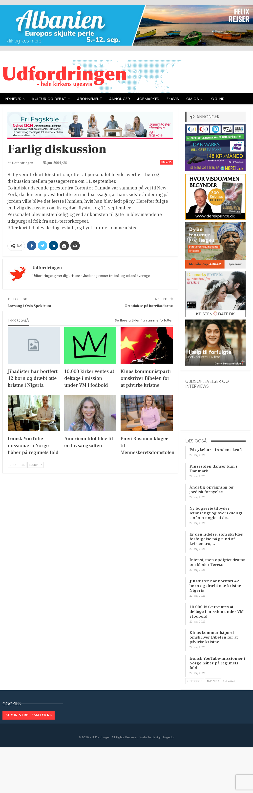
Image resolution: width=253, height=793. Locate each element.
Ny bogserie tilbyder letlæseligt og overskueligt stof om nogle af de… (216, 513)
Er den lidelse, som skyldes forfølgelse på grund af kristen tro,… (216, 539)
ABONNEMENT (89, 98)
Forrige (17, 465)
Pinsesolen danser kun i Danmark (213, 469)
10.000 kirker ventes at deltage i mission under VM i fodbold (217, 611)
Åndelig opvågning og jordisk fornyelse (212, 490)
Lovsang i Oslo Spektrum (29, 306)
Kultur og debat (49, 98)
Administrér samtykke (28, 715)
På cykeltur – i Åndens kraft (216, 450)
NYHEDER (13, 98)
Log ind (217, 98)
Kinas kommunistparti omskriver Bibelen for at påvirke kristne (214, 637)
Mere (236, 98)
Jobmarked (148, 98)
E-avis (173, 98)
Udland (166, 162)
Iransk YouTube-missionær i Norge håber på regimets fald (217, 663)
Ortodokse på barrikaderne (149, 306)
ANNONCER (119, 98)
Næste (35, 465)
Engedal (168, 737)
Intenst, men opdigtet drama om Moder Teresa (217, 562)
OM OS (192, 98)
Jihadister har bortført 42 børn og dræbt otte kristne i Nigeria (217, 585)
